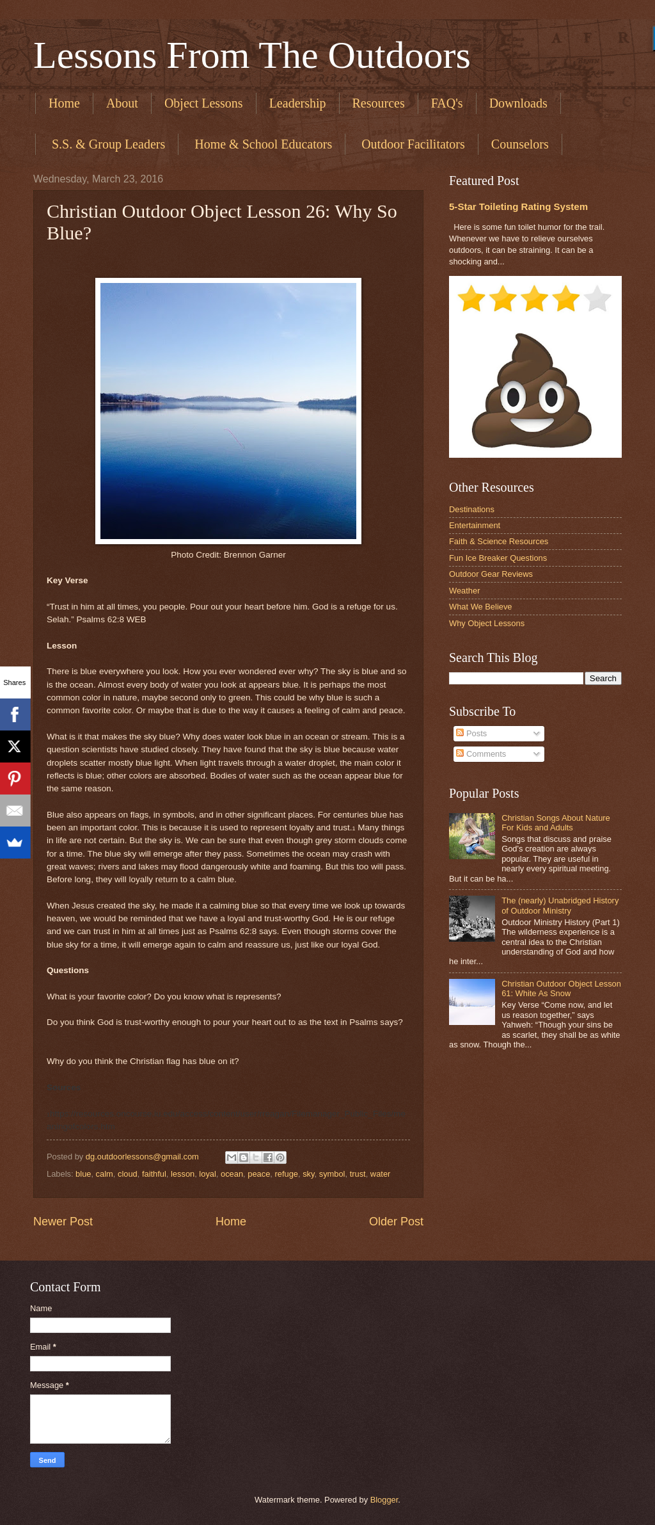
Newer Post (63, 1221)
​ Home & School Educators (261, 144)
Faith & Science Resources (498, 541)
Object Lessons (203, 103)
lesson (182, 1174)
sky (308, 1174)
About (122, 103)
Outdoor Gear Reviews (491, 574)
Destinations (471, 509)
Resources (378, 103)
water (380, 1174)
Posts (471, 733)
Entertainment (474, 525)
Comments (481, 754)
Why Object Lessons (487, 623)
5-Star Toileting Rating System (518, 206)
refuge (287, 1174)
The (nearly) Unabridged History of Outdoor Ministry (560, 905)
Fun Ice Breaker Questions (498, 558)
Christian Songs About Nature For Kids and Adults (555, 822)
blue (83, 1174)
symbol (332, 1174)
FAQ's (447, 103)
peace (259, 1174)
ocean (232, 1174)
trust (358, 1174)
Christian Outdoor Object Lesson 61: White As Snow (561, 988)
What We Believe (480, 606)
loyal (207, 1174)
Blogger (384, 1500)
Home (64, 103)
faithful (154, 1174)
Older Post (396, 1221)
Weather (464, 590)
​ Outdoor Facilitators (411, 144)
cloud (128, 1174)
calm (104, 1174)
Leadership (297, 103)
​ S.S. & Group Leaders (107, 144)
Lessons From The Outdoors (252, 55)
